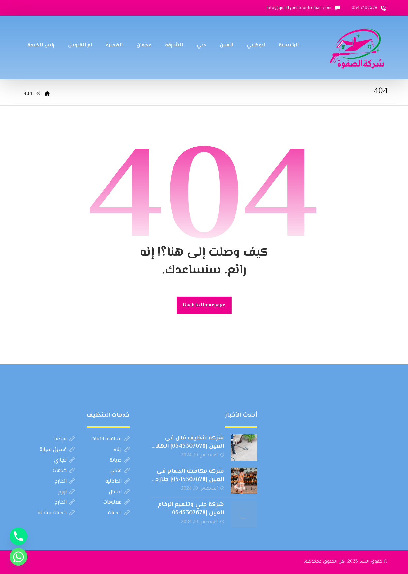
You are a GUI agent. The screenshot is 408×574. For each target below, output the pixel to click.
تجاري (64, 460)
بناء (122, 450)
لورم (66, 492)
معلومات (116, 502)
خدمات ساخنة (56, 513)
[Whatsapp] (18, 557)
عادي (120, 471)
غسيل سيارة (57, 450)
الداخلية (117, 481)
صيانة (120, 460)
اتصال (119, 492)
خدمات (64, 471)
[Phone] (18, 536)
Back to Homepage (204, 305)
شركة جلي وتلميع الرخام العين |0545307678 (191, 509)
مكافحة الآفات (110, 439)
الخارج (65, 481)
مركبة (64, 439)
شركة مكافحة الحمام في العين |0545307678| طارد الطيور (190, 480)
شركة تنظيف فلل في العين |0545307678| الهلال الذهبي (187, 446)
